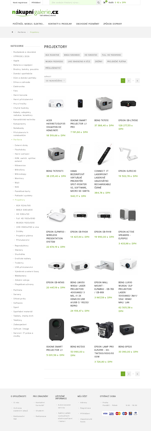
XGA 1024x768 (23, 205)
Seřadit (47, 76)
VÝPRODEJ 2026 (22, 56)
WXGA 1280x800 (24, 209)
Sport (16, 307)
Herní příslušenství (23, 99)
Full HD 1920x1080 (25, 218)
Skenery (19, 250)
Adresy (83, 402)
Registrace (85, 408)
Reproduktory (21, 245)
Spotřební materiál (23, 311)
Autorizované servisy (64, 406)
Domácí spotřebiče (23, 73)
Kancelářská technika (24, 119)
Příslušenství (23, 240)
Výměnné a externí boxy (27, 271)
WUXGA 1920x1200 (25, 222)
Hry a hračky (20, 103)
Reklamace (41, 416)
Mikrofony (20, 169)
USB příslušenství (24, 267)
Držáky (19, 231)
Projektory (20, 199)
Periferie (22, 32)
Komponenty (20, 123)
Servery (17, 294)
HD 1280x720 (23, 214)
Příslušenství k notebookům (21, 134)
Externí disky (21, 145)
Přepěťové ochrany (24, 284)
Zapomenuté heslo (86, 420)
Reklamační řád (19, 417)
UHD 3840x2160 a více (27, 227)
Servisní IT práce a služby (23, 334)
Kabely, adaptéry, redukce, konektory (23, 113)
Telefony (18, 320)
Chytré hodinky (21, 108)
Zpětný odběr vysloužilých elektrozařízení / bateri (65, 417)
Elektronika (19, 86)
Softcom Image (21, 328)
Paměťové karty (22, 191)
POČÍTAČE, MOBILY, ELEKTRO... (28, 23)
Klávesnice (20, 165)
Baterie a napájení (23, 65)
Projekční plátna (24, 235)
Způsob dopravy (112, 23)
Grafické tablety (23, 258)
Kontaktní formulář (40, 403)
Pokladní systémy (23, 195)
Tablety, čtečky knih (23, 315)
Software (18, 303)
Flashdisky (20, 149)
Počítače (18, 290)
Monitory (19, 178)
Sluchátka (20, 254)
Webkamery (20, 275)
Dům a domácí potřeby (25, 77)
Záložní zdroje (22, 280)
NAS (17, 187)
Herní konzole (20, 95)
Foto (16, 90)
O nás (16, 402)
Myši (17, 182)
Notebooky (19, 128)
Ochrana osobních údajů (21, 409)
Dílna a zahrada (22, 82)
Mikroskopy (20, 174)
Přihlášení (36, 2)
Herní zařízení (22, 154)
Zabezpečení (20, 324)
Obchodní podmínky (87, 23)
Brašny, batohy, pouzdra (26, 69)
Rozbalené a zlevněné (25, 52)
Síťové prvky (20, 298)
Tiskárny (19, 262)
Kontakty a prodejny (60, 23)
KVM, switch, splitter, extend (25, 159)
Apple (16, 60)
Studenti (40, 410)
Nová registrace (20, 2)
